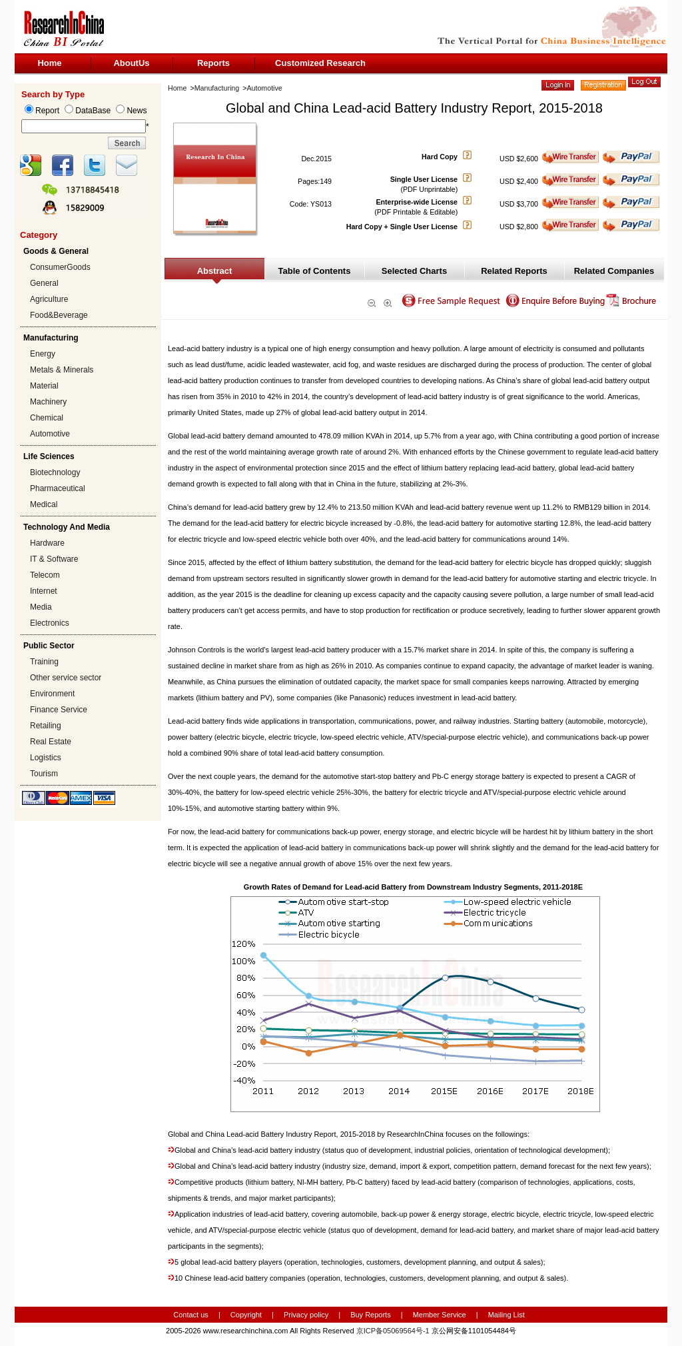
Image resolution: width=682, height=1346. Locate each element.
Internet (43, 591)
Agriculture (49, 299)
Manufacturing (217, 88)
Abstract (214, 271)
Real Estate (50, 741)
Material (44, 385)
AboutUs (131, 63)
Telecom (45, 575)
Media (41, 607)
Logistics (45, 757)
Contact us (190, 1315)
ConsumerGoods (60, 267)
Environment (52, 693)
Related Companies (614, 271)
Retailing (45, 725)
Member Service (439, 1315)
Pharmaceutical (57, 488)
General (44, 283)
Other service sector (65, 677)
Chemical (46, 417)
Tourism (44, 773)
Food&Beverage (59, 315)
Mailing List (506, 1315)
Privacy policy (307, 1315)
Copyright (246, 1315)
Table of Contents (314, 271)
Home (49, 63)
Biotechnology (55, 472)
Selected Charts (414, 271)
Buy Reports (370, 1315)
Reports (213, 63)
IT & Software (54, 559)
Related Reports (514, 271)
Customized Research (320, 63)
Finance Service (58, 709)
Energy (42, 353)
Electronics (49, 623)
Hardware (47, 543)
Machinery (48, 401)
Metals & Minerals (61, 369)
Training (44, 661)
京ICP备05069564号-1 (393, 1331)
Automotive (50, 433)
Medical (43, 504)
